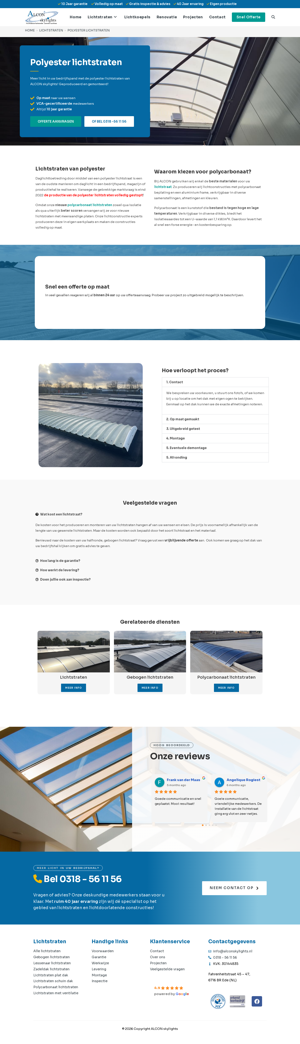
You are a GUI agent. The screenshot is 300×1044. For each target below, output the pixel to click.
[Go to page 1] (206, 825)
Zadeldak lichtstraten (51, 969)
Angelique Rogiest (243, 780)
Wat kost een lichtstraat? (61, 514)
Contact (157, 951)
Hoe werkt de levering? (59, 570)
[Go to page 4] (216, 825)
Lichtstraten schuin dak (53, 981)
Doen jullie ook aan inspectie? (65, 579)
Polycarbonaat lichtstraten (55, 987)
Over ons (157, 957)
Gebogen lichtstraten (51, 957)
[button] (215, 382)
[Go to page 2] (209, 825)
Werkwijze (100, 963)
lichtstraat (163, 187)
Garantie (99, 957)
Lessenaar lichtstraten (52, 963)
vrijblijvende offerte (181, 540)
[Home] (30, 30)
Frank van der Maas (183, 780)
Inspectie (100, 981)
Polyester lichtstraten (89, 30)
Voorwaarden (103, 951)
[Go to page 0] (203, 825)
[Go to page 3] (212, 825)
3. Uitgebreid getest (183, 429)
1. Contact (174, 382)
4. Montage (175, 438)
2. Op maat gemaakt (182, 419)
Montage (99, 975)
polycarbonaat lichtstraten (90, 205)
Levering (99, 969)
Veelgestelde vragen (167, 969)
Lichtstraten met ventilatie (55, 993)
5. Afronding (176, 457)
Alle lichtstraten (47, 951)
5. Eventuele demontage (186, 448)
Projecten (158, 963)
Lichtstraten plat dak (50, 975)
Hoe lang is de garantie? (60, 561)
